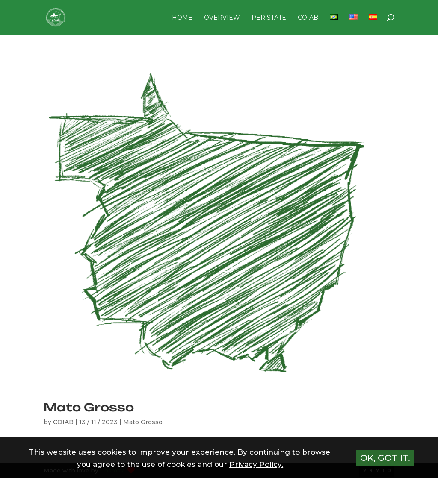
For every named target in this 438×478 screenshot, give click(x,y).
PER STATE (269, 18)
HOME (182, 18)
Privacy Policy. (256, 464)
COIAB (308, 18)
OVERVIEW (222, 18)
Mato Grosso (89, 407)
